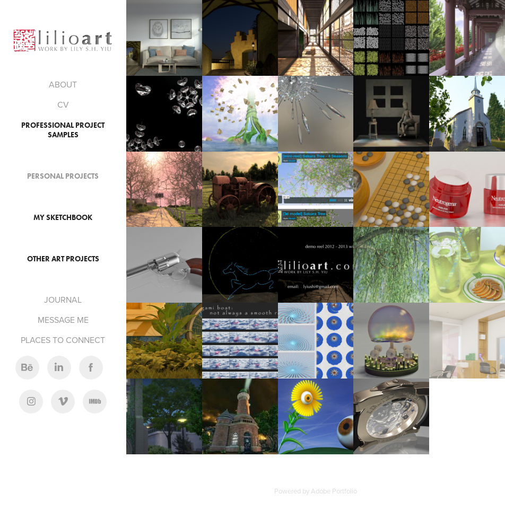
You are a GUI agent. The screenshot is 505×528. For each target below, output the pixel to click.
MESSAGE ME (63, 319)
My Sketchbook (62, 217)
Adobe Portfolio (334, 491)
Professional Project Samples (63, 130)
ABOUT (63, 84)
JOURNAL (63, 299)
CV (63, 104)
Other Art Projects (63, 258)
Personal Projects (63, 176)
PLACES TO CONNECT (63, 340)
